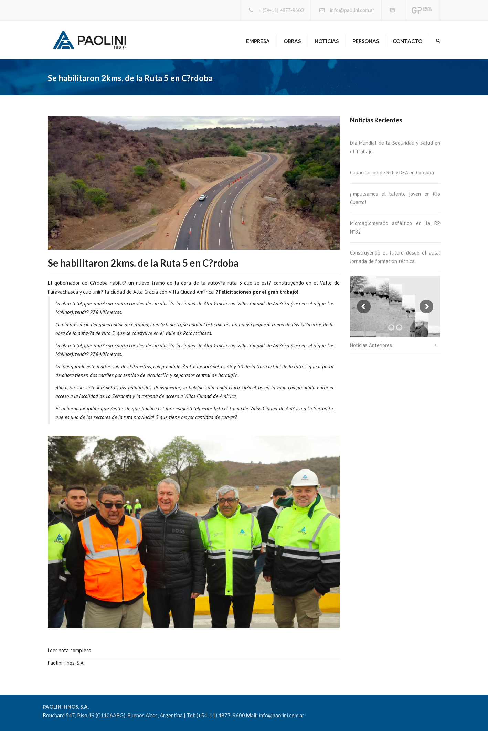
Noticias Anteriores (371, 345)
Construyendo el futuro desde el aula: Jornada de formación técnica (395, 256)
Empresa (258, 41)
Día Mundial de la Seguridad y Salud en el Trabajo (395, 147)
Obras (292, 41)
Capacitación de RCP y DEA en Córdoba (392, 172)
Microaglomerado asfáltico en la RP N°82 (395, 227)
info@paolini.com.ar (352, 10)
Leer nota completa (69, 650)
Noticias (327, 41)
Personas (365, 41)
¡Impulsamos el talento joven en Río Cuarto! (395, 198)
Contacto (407, 41)
